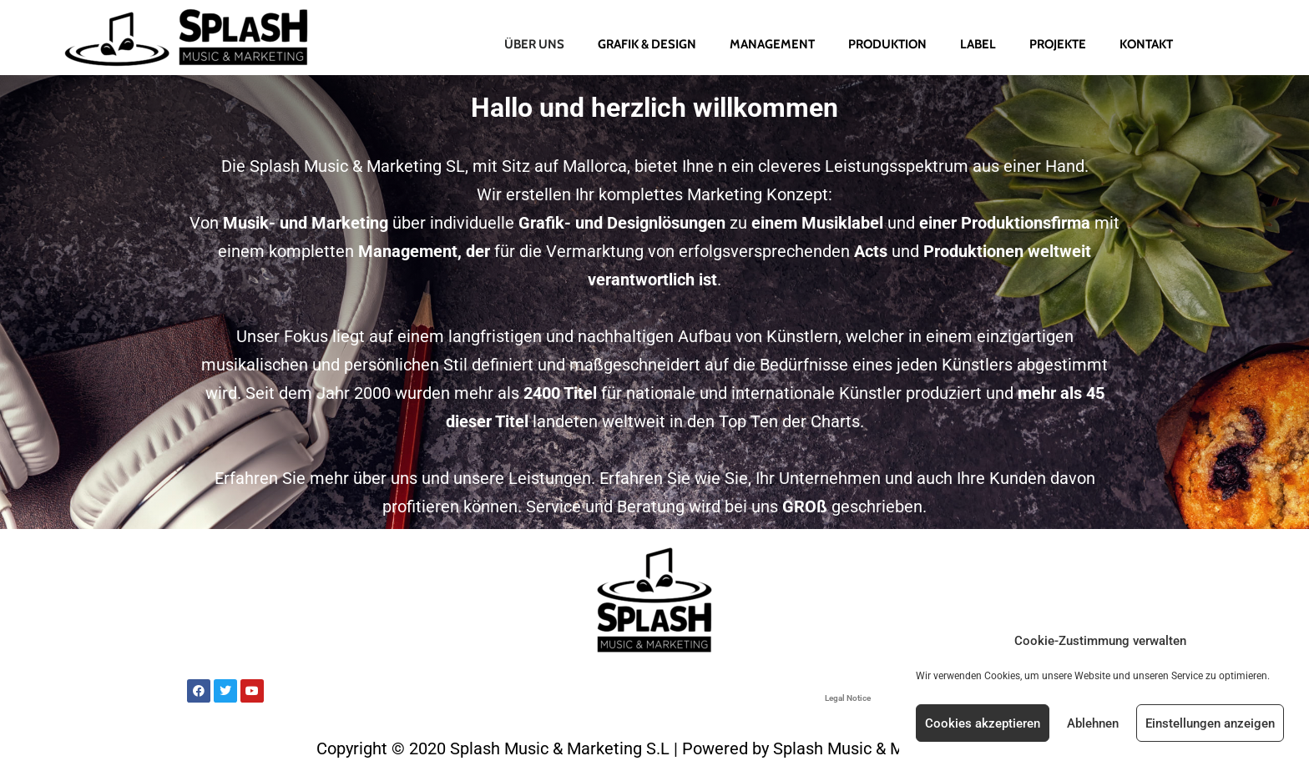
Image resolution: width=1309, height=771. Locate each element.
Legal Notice (848, 698)
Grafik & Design (647, 44)
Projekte (1057, 44)
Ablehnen (1093, 723)
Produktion (887, 44)
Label (978, 44)
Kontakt (1146, 44)
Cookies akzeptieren (982, 723)
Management (772, 44)
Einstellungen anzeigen (1210, 723)
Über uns (534, 44)
